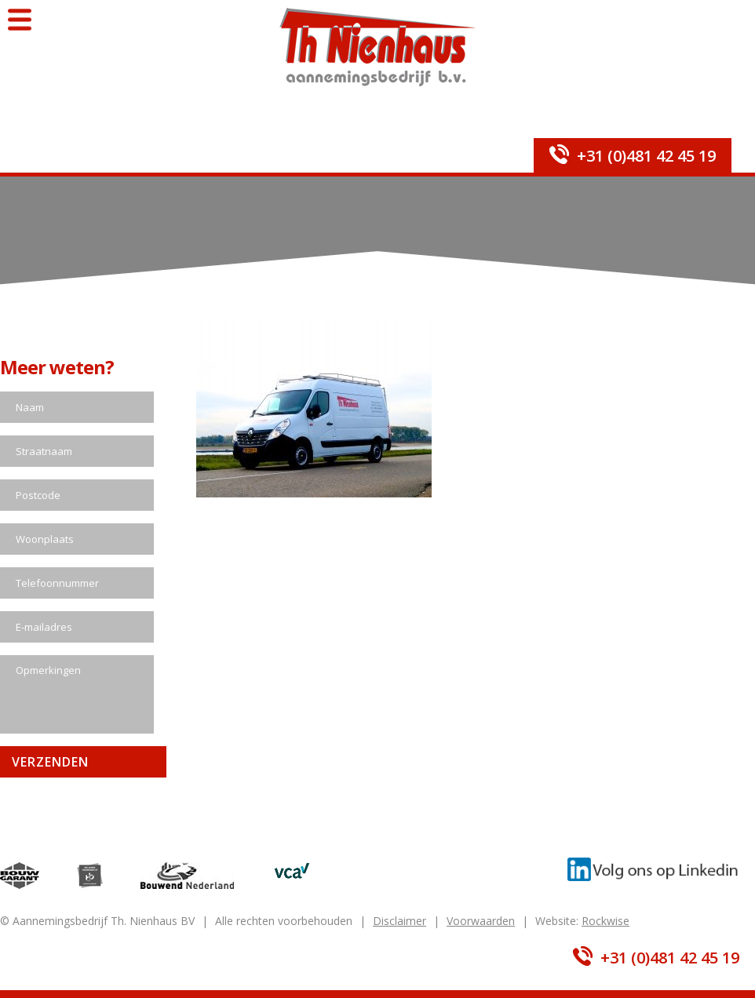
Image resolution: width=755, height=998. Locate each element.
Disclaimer (399, 920)
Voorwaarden (481, 920)
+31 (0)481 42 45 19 (646, 155)
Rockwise (605, 920)
